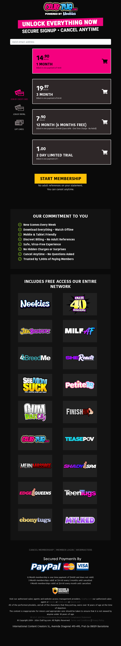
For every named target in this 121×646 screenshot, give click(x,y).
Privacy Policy (98, 620)
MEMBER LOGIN (65, 550)
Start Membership (60, 179)
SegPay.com (86, 598)
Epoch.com (75, 601)
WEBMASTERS (84, 550)
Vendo (52, 601)
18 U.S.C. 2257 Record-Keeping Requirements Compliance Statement (60, 617)
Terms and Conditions (80, 620)
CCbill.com (62, 601)
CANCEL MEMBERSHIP (41, 550)
